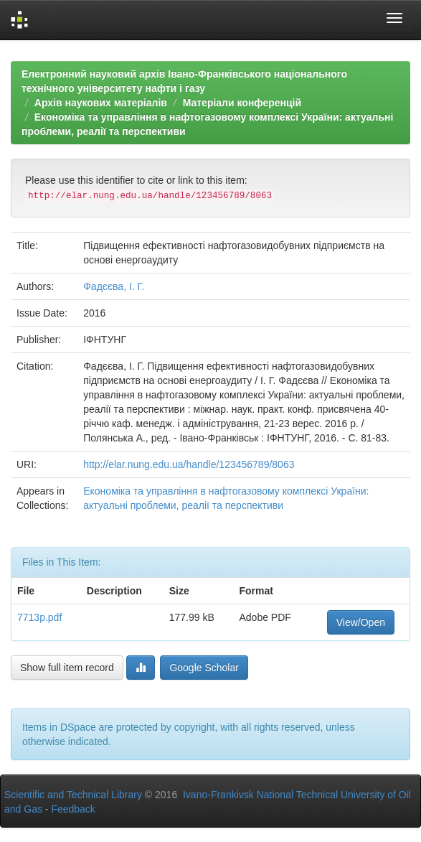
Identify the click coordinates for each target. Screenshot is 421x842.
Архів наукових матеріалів (100, 102)
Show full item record (67, 667)
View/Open (360, 622)
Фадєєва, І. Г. (113, 286)
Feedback (73, 809)
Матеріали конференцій (242, 102)
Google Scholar (204, 667)
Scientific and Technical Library (73, 794)
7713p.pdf (39, 617)
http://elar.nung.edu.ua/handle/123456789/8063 (188, 464)
